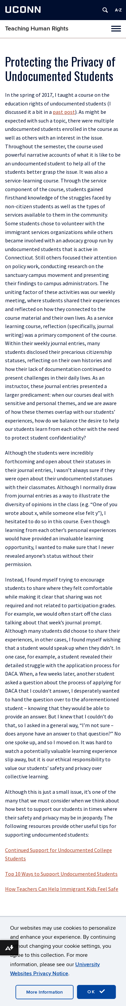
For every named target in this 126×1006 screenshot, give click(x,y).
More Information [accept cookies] (44, 992)
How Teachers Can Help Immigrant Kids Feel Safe (61, 888)
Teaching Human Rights (37, 28)
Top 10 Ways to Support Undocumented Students (61, 873)
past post (64, 111)
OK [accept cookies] (96, 992)
